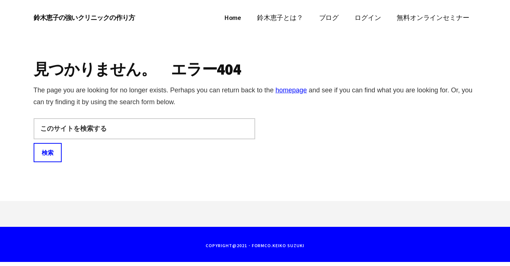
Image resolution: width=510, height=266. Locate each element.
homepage (291, 90)
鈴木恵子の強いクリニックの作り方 (84, 17)
